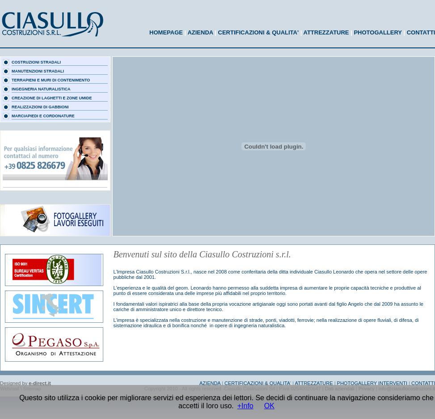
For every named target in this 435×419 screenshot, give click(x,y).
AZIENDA (200, 32)
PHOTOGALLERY (377, 32)
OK (269, 406)
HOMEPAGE (166, 32)
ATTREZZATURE (326, 32)
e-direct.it (40, 383)
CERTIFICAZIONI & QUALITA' (258, 32)
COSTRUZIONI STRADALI (36, 62)
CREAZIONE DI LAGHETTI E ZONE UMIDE (52, 98)
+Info (245, 406)
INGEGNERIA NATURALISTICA (41, 89)
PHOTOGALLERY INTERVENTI (372, 383)
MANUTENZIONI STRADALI (38, 71)
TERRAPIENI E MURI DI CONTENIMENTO (51, 80)
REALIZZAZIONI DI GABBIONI (40, 107)
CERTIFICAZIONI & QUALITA (257, 383)
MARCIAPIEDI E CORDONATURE (43, 116)
